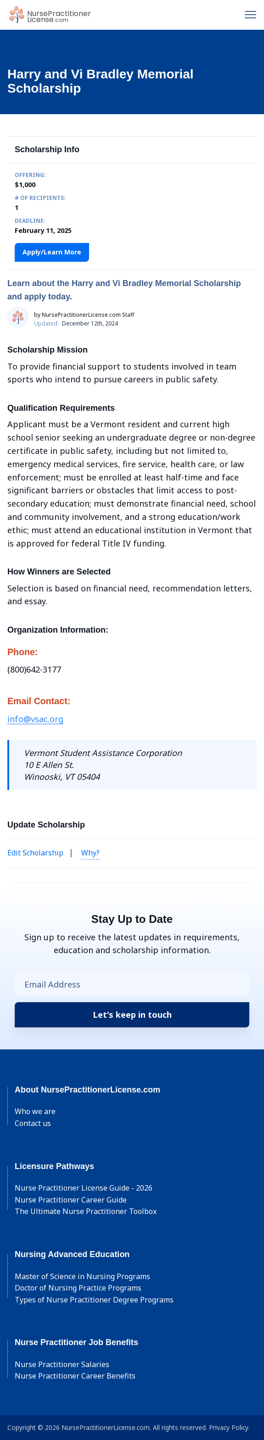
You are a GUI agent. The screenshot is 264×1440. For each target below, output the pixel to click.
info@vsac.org (35, 718)
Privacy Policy (228, 1427)
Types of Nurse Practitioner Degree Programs (94, 1300)
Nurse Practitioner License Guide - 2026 (83, 1188)
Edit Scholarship (35, 853)
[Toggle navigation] (250, 14)
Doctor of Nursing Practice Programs (78, 1288)
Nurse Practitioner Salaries (62, 1364)
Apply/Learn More (51, 252)
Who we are (35, 1111)
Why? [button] (90, 853)
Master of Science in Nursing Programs (82, 1276)
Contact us (33, 1123)
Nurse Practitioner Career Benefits (75, 1376)
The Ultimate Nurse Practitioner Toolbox (86, 1211)
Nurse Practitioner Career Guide (71, 1200)
